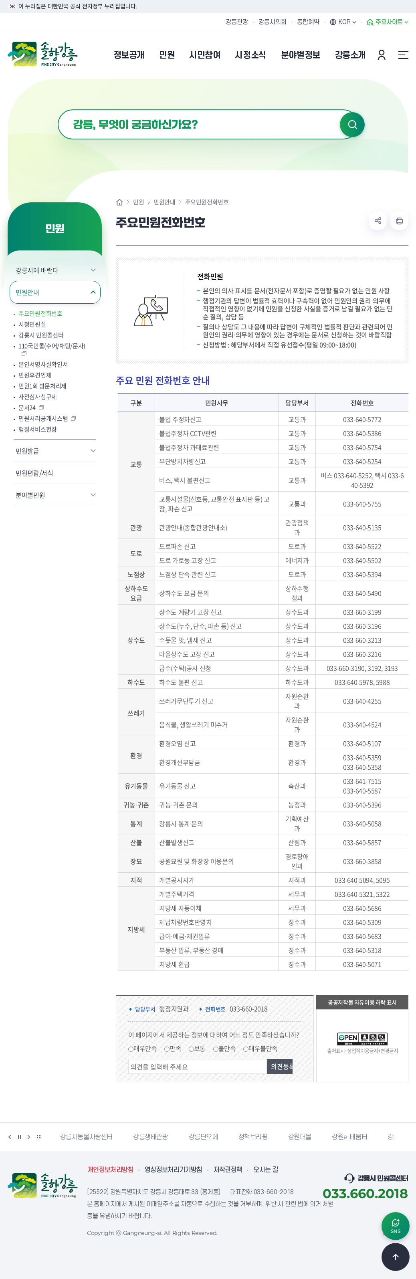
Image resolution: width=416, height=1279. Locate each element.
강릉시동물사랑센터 (86, 1137)
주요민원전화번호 (40, 313)
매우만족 (145, 1048)
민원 (138, 202)
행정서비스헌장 (37, 429)
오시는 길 (265, 1170)
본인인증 (383, 55)
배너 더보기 (38, 1136)
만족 (175, 1048)
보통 (200, 1048)
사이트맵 (403, 55)
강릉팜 (396, 1137)
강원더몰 (299, 1137)
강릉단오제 (203, 1137)
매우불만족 (263, 1048)
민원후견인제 (34, 375)
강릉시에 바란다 (37, 270)
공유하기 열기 (378, 221)
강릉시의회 (272, 22)
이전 (9, 1136)
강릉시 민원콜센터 (40, 335)
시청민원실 (32, 324)
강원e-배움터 (349, 1137)
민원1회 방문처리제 (42, 386)
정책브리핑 (253, 1137)
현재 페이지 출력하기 (399, 221)
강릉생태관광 (150, 1137)
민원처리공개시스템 (43, 418)
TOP (396, 1257)
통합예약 (308, 22)
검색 (352, 124)
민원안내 (27, 292)
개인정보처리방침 (110, 1170)
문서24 (27, 408)
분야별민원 (30, 495)
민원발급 (27, 451)
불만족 (227, 1048)
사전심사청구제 (37, 397)
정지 (19, 1136)
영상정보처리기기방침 (173, 1170)
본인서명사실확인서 (43, 364)
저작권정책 (228, 1170)
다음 (28, 1136)
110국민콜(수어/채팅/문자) (51, 346)
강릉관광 (237, 22)
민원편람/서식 (34, 473)
